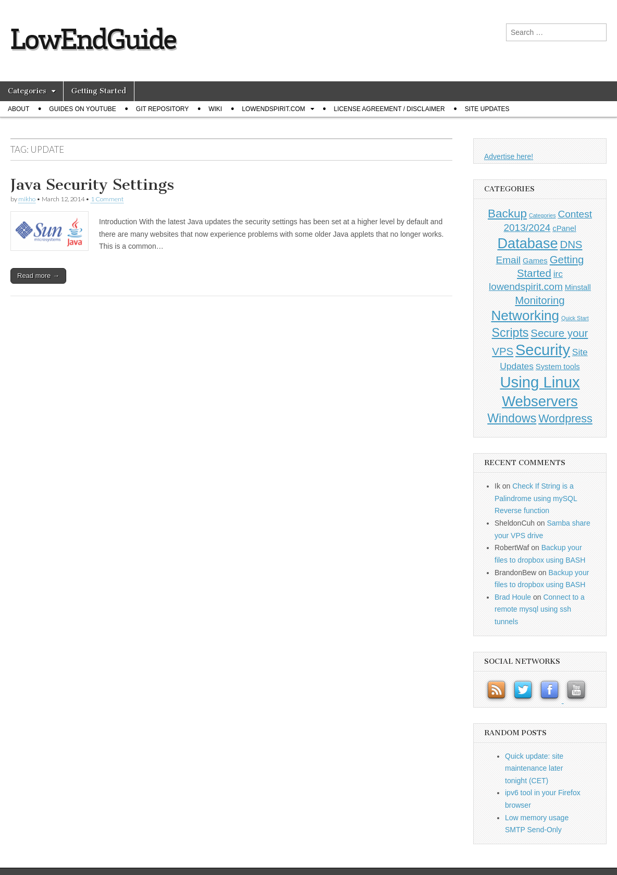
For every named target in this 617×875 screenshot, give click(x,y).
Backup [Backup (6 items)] (507, 213)
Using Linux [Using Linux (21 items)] (539, 382)
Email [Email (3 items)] (508, 259)
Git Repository (162, 109)
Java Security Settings (92, 184)
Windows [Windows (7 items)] (511, 418)
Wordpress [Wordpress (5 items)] (565, 418)
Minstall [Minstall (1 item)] (578, 287)
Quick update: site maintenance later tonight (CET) (534, 768)
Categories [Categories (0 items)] (542, 215)
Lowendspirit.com (273, 109)
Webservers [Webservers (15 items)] (540, 401)
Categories (27, 91)
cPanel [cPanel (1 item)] (564, 228)
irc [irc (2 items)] (558, 274)
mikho (26, 199)
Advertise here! (508, 156)
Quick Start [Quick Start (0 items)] (575, 318)
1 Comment (107, 199)
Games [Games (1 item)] (535, 261)
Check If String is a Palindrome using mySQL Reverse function (536, 498)
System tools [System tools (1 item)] (558, 366)
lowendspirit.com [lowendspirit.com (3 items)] (526, 286)
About (18, 109)
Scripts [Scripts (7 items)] (510, 332)
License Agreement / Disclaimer (389, 109)
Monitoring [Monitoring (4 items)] (539, 300)
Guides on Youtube (82, 109)
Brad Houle (513, 597)
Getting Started (98, 91)
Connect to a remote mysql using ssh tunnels (540, 609)
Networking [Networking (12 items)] (525, 315)
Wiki (215, 109)
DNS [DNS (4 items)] (571, 244)
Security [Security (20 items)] (542, 350)
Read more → (38, 275)
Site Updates (487, 109)
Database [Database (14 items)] (528, 243)
